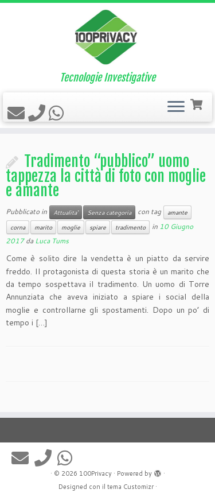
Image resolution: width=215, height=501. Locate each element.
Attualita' (65, 212)
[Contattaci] (38, 112)
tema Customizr (130, 486)
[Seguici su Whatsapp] (58, 112)
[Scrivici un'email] (17, 112)
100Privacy (95, 473)
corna (17, 227)
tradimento (130, 227)
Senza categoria (109, 212)
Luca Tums (52, 241)
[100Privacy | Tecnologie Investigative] (107, 37)
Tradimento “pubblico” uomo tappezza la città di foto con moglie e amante (106, 176)
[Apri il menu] (176, 107)
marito (43, 227)
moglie (70, 227)
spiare (97, 227)
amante (177, 212)
